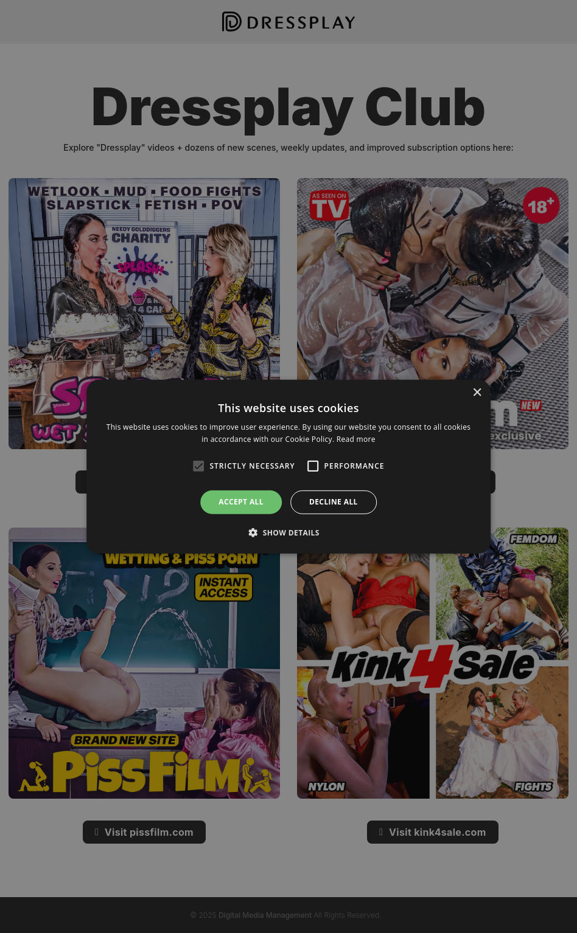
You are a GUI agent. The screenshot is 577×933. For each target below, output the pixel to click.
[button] (288, 532)
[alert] (288, 466)
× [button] (476, 392)
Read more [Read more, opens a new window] (356, 439)
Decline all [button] (333, 502)
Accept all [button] (241, 502)
